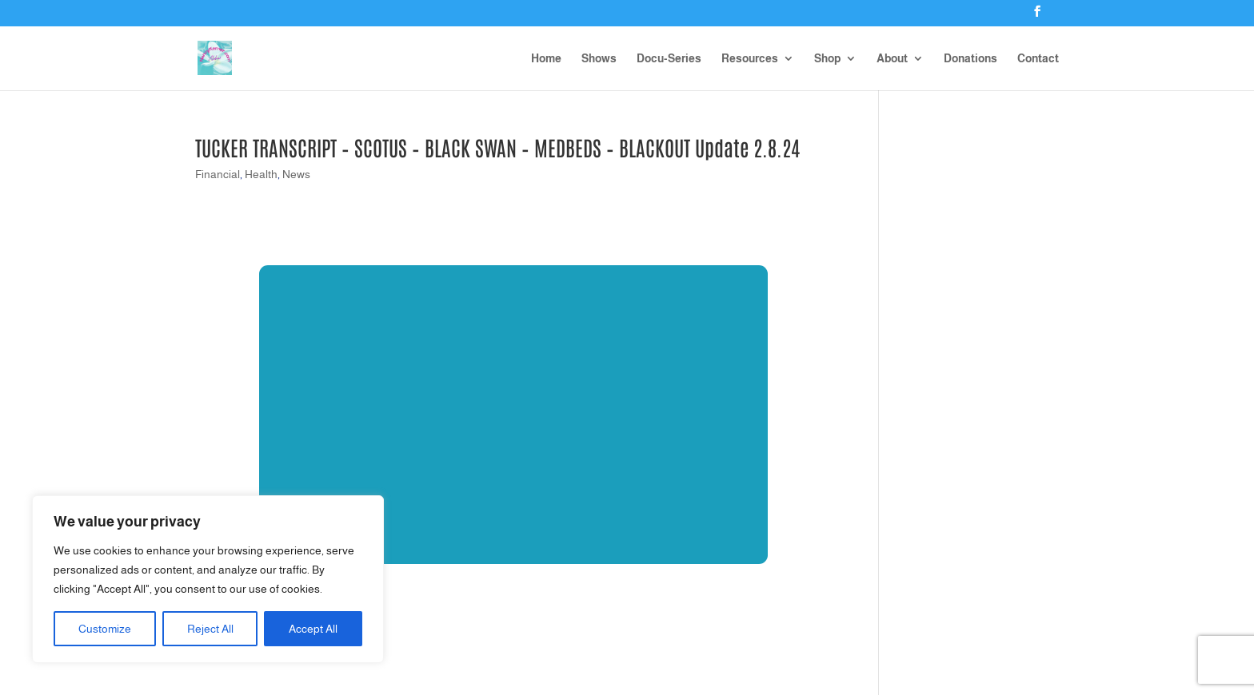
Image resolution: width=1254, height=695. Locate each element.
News (296, 174)
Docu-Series (669, 59)
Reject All (210, 628)
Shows (599, 59)
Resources (749, 59)
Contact (1038, 59)
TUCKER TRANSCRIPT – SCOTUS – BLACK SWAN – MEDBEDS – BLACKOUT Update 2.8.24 (497, 147)
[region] (208, 579)
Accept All (313, 628)
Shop (827, 59)
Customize (104, 628)
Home (546, 59)
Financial (217, 174)
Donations (970, 59)
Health (261, 174)
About (892, 59)
